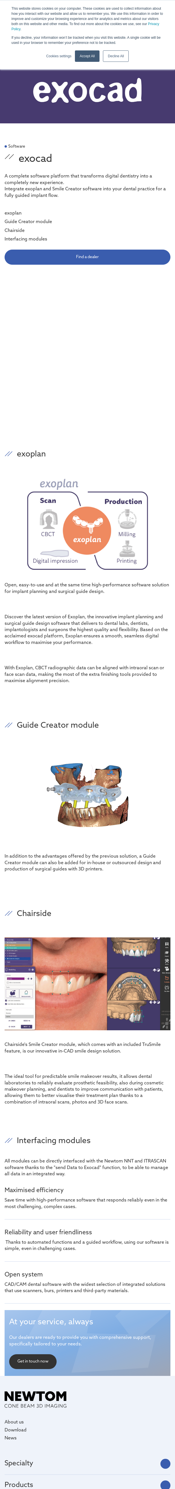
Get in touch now (33, 1361)
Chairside (15, 231)
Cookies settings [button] (58, 56)
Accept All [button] (87, 56)
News (11, 1438)
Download (16, 1430)
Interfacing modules (26, 239)
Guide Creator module (28, 222)
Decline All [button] (116, 56)
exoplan (13, 213)
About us (14, 1422)
